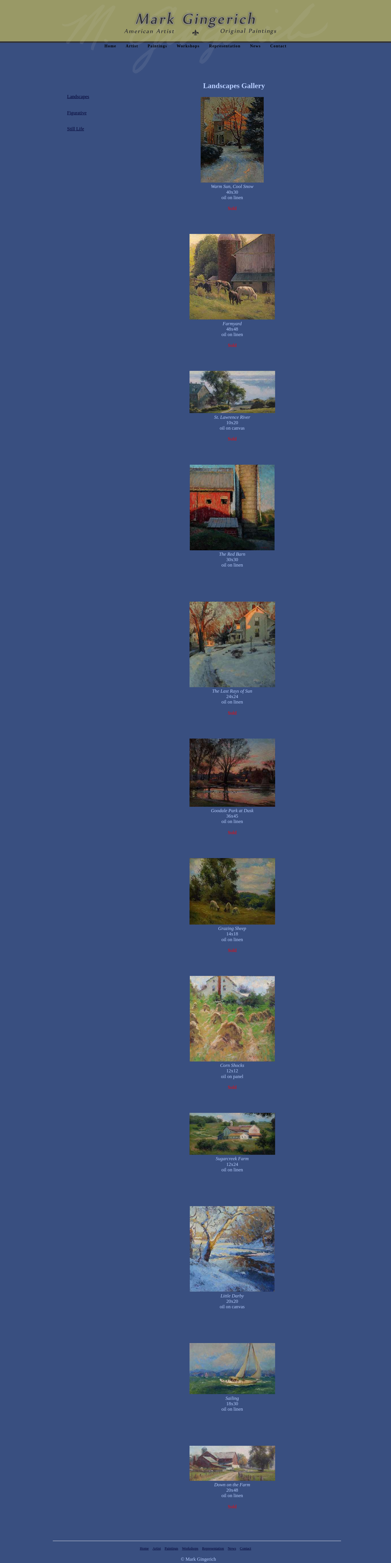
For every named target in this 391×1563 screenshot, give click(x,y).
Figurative (76, 113)
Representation (225, 46)
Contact (278, 46)
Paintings (157, 46)
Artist (132, 46)
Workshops (188, 46)
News (255, 46)
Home (110, 46)
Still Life (75, 129)
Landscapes (78, 96)
